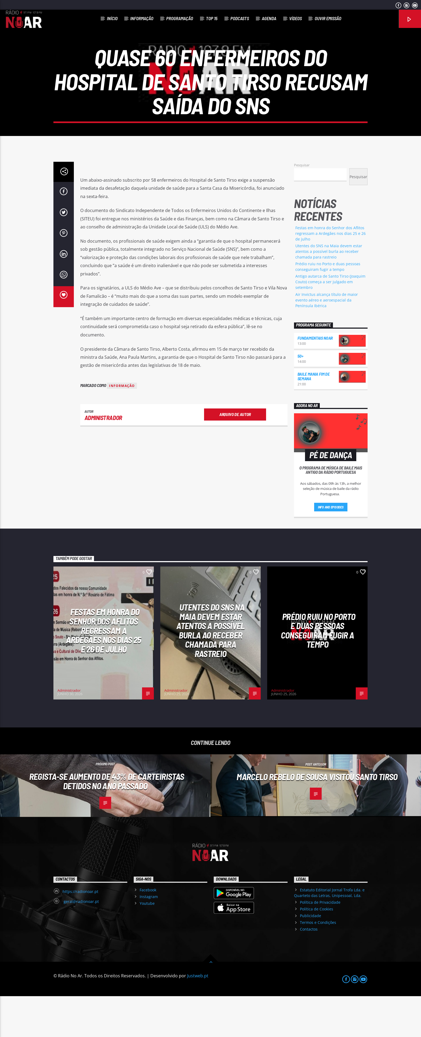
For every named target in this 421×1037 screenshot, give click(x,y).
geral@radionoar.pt (81, 942)
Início (112, 18)
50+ (300, 396)
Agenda (269, 18)
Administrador (103, 458)
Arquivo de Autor (235, 455)
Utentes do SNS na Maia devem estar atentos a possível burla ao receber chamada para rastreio (328, 292)
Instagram (149, 937)
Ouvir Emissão (328, 18)
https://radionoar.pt (80, 932)
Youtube (147, 944)
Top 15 (211, 18)
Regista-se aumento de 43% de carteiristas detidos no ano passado (106, 822)
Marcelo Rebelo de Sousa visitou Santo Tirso (317, 817)
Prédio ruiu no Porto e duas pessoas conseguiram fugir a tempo (318, 671)
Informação (141, 18)
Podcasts (239, 18)
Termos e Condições (318, 963)
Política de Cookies (316, 949)
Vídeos (295, 18)
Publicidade (310, 956)
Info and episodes (331, 548)
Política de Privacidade (320, 943)
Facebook (148, 930)
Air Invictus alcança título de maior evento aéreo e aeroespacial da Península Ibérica (326, 341)
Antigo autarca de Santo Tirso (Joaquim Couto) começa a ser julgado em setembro (330, 322)
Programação (179, 18)
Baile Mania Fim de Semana (313, 417)
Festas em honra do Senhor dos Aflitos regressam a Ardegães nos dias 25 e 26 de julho (330, 274)
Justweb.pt (197, 1017)
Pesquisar (302, 205)
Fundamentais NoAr (315, 378)
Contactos (309, 970)
